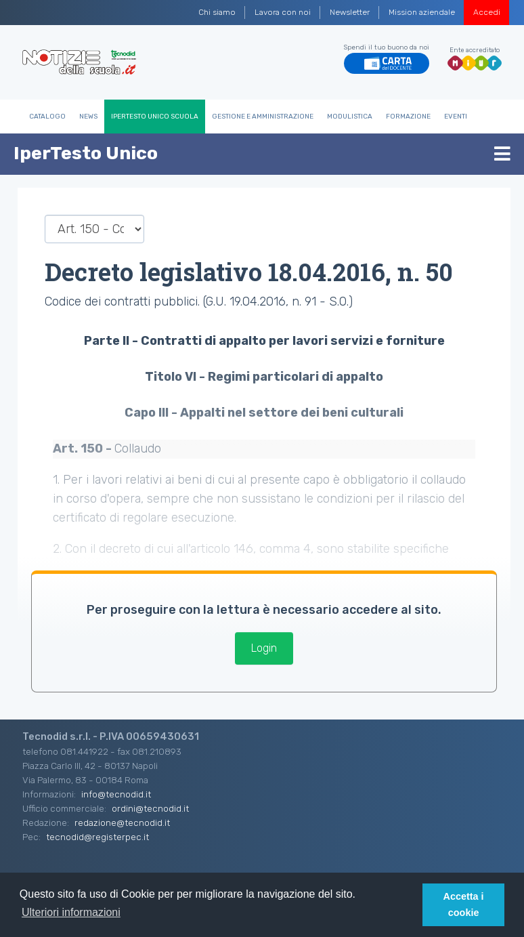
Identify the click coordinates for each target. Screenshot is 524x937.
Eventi (455, 116)
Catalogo (47, 116)
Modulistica (349, 116)
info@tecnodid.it (116, 794)
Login (264, 648)
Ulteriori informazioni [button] (71, 912)
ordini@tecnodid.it (150, 808)
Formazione (408, 116)
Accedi (486, 12)
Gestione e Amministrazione (262, 116)
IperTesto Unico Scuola (154, 116)
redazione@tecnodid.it (122, 822)
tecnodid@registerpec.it (97, 836)
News (88, 116)
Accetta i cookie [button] (463, 904)
